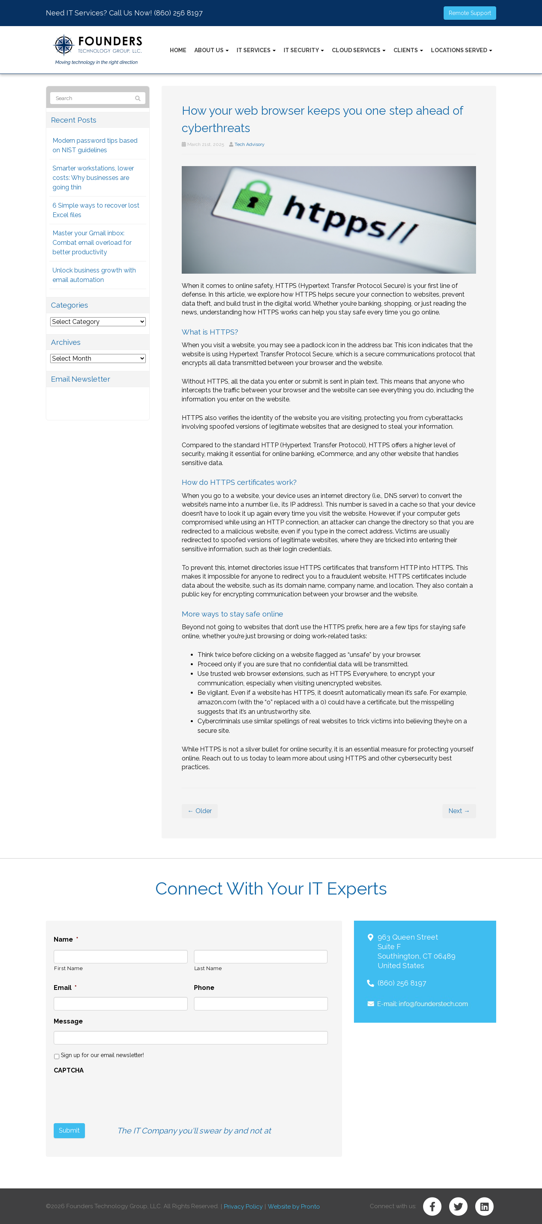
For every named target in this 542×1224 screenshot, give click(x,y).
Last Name (208, 968)
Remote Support (470, 13)
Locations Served (461, 50)
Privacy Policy (243, 1205)
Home (178, 50)
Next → (459, 811)
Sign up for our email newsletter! (102, 1055)
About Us (211, 50)
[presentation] (114, 1095)
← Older (200, 811)
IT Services (256, 50)
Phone (204, 987)
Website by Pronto (294, 1205)
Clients (408, 50)
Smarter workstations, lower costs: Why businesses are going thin (93, 178)
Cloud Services (359, 50)
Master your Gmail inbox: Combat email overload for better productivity (92, 242)
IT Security (304, 50)
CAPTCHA (69, 1070)
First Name (68, 968)
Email (65, 987)
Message (68, 1021)
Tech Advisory (250, 144)
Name (66, 939)
